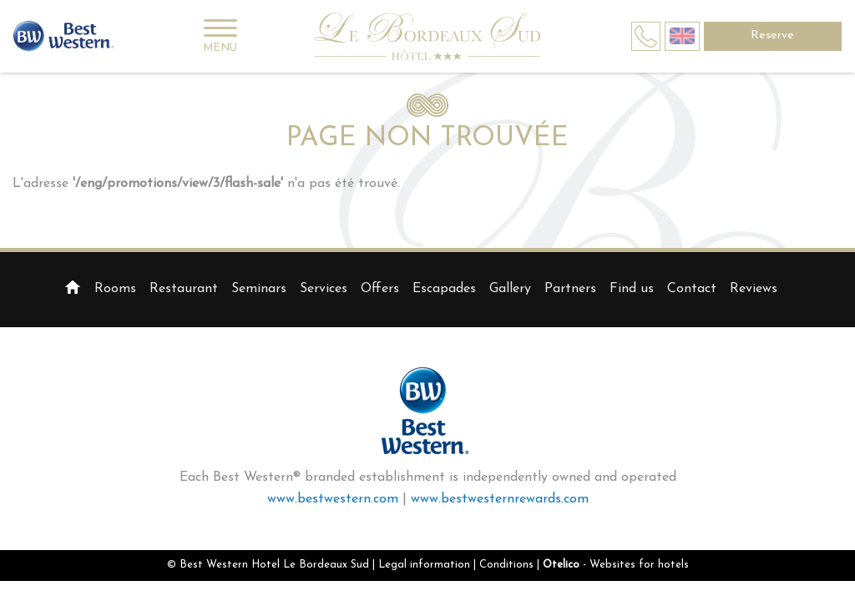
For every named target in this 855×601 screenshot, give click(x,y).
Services (323, 288)
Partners (570, 288)
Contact (691, 288)
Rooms (115, 288)
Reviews (753, 288)
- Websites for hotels (616, 564)
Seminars (258, 288)
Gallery (510, 288)
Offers (380, 288)
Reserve (772, 35)
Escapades (444, 288)
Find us (632, 288)
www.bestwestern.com (332, 499)
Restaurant (183, 288)
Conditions (506, 564)
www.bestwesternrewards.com (500, 499)
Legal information (424, 564)
